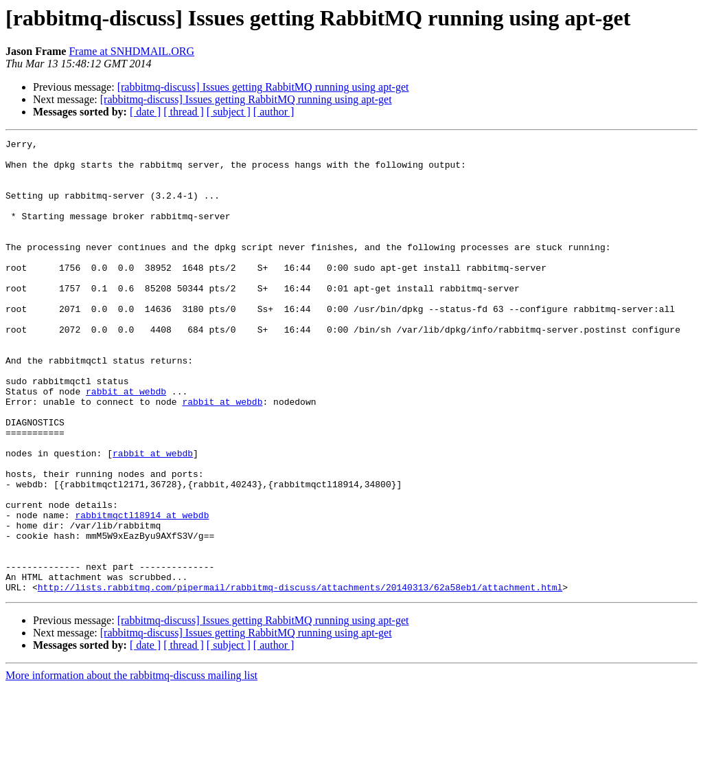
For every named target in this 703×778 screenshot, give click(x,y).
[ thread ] (183, 112)
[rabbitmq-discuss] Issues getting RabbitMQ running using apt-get (263, 87)
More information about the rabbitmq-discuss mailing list (131, 766)
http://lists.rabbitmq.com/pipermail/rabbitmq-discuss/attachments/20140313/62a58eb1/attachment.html (300, 677)
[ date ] (145, 112)
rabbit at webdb (126, 442)
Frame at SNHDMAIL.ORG (131, 51)
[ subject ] (229, 112)
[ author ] (274, 112)
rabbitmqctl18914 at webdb (142, 591)
